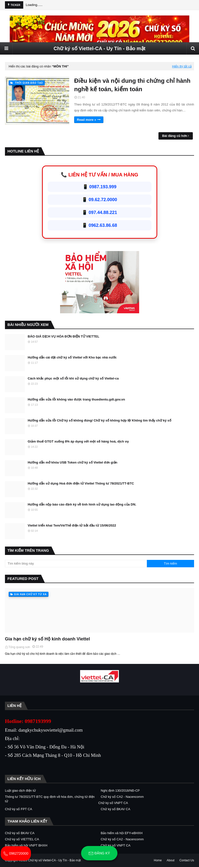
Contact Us (186, 860)
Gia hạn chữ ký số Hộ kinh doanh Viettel (47, 638)
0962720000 (15, 853)
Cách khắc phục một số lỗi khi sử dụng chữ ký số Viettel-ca (73, 378)
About (170, 860)
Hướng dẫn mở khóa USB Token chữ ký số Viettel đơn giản (72, 462)
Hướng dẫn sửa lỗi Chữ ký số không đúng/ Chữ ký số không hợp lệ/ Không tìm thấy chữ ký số (99, 420)
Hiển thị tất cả (182, 66)
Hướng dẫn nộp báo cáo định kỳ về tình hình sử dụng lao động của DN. (82, 504)
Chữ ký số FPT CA (18, 809)
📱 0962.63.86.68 (99, 225)
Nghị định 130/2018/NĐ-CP (120, 790)
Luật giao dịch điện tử (20, 790)
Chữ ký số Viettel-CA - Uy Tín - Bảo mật (99, 48)
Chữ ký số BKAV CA (115, 809)
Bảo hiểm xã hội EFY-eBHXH (122, 833)
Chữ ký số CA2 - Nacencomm (122, 797)
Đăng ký (99, 853)
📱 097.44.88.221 (99, 212)
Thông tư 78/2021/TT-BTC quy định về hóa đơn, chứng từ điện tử (50, 799)
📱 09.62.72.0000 (99, 199)
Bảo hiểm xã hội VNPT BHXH (26, 845)
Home (158, 860)
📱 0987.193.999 (99, 186)
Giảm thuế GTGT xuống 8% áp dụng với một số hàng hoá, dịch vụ (78, 441)
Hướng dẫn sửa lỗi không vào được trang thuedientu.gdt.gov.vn (76, 399)
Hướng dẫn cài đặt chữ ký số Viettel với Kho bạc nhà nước (72, 357)
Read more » (86, 120)
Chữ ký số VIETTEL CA (22, 839)
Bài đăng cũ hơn (174, 136)
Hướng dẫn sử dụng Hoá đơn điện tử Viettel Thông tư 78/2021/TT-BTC (81, 483)
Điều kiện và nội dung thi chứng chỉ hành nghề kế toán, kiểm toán (132, 84)
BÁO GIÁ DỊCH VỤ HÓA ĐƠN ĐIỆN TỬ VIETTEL (63, 336)
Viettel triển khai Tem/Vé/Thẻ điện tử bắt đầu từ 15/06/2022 (72, 525)
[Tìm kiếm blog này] (76, 563)
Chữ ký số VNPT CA (113, 803)
